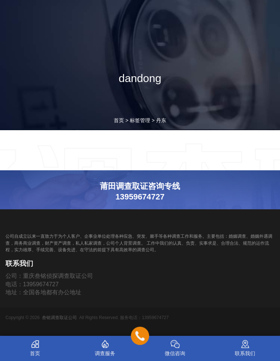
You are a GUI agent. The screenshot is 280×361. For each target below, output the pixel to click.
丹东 (161, 120)
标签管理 (140, 120)
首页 (119, 120)
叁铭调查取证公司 (59, 317)
